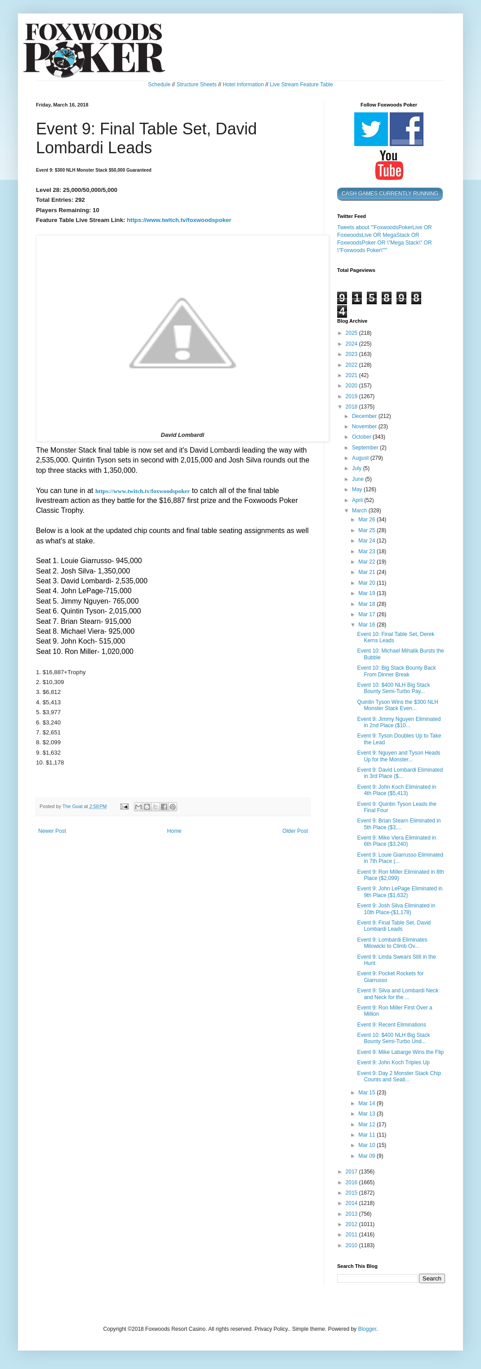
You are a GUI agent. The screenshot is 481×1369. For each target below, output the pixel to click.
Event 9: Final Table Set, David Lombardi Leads (394, 926)
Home (174, 831)
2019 (352, 396)
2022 (352, 365)
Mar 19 (367, 593)
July (357, 468)
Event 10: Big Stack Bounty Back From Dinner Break (396, 671)
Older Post (295, 831)
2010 (352, 1245)
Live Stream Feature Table (301, 84)
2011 (352, 1234)
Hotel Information (243, 84)
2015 (352, 1193)
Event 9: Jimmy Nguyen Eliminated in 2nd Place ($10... (399, 722)
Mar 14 (367, 1103)
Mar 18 (367, 604)
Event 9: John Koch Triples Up (393, 1062)
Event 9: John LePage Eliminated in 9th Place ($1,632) (399, 891)
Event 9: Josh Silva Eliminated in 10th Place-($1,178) (396, 908)
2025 (352, 333)
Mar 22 (367, 562)
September (366, 447)
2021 (352, 375)
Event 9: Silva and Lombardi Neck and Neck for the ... (397, 993)
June (358, 479)
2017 (352, 1172)
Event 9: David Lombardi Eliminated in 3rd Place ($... (400, 773)
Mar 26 (367, 519)
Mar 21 (367, 572)
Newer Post (52, 831)
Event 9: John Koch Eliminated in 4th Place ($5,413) (396, 790)
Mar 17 (367, 614)
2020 (352, 385)
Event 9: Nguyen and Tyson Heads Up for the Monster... (398, 756)
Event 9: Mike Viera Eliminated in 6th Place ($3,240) (396, 841)
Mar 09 (367, 1156)
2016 (352, 1182)
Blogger (367, 1329)
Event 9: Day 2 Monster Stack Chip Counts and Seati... (399, 1076)
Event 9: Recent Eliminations (391, 1025)
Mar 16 (367, 625)
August (361, 458)
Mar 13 (367, 1114)
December (365, 416)
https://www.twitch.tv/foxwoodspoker (179, 220)
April (358, 500)
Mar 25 (367, 530)
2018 (352, 407)
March (360, 510)
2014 (352, 1203)
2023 (352, 354)
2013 (352, 1214)
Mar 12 (367, 1124)
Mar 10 (367, 1145)
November (365, 426)
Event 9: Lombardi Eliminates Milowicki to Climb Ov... (392, 943)
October (362, 437)
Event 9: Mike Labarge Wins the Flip (400, 1052)
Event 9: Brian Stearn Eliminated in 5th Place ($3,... (399, 824)
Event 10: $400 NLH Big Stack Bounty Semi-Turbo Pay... (393, 688)
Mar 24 (367, 541)
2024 (352, 344)
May (358, 489)
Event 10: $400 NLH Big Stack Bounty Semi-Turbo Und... (393, 1038)
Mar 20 (367, 583)
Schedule (159, 84)
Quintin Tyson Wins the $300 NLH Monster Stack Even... (397, 705)
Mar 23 (367, 551)
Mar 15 (367, 1092)
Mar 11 (367, 1135)
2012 (352, 1224)
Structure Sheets (197, 84)
